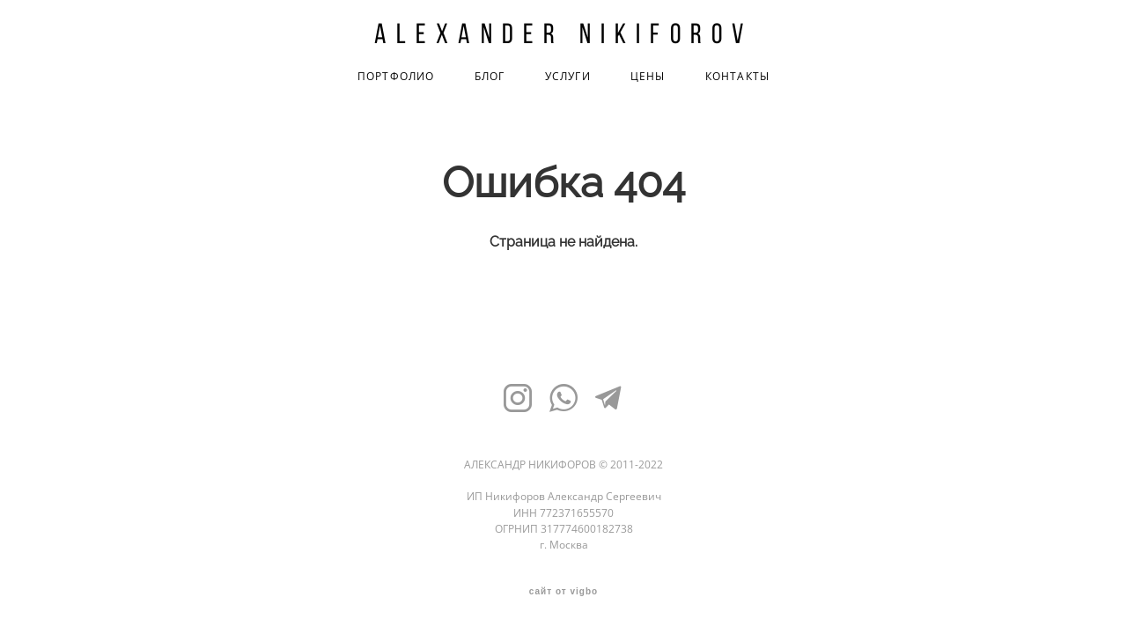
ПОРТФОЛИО (396, 77)
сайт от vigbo (563, 591)
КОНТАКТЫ (737, 77)
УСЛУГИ (568, 77)
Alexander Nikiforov (564, 33)
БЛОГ (490, 77)
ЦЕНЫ (648, 77)
